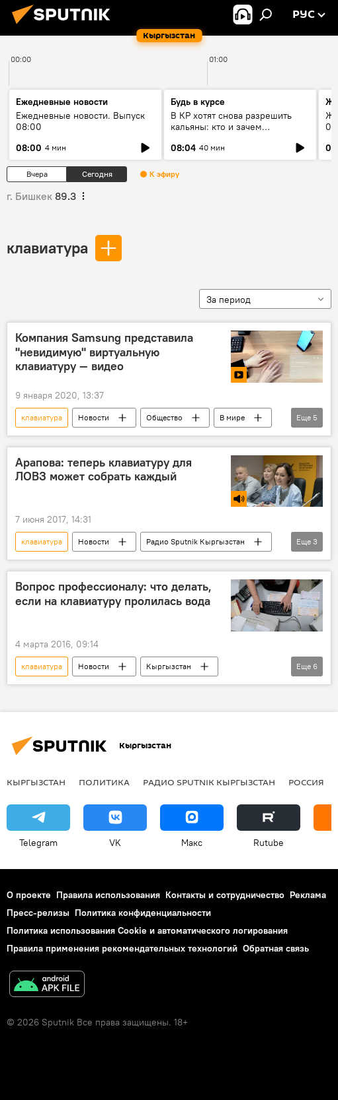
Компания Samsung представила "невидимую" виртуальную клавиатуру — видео (104, 352)
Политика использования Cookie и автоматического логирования (147, 930)
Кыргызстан (168, 666)
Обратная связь (276, 948)
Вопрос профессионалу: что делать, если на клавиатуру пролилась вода (113, 593)
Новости (93, 417)
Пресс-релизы (38, 913)
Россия (306, 782)
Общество (164, 417)
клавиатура (47, 247)
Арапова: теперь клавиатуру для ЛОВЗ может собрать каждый (103, 469)
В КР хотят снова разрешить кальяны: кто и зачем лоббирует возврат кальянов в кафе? (236, 132)
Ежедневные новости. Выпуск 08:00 (80, 121)
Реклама (308, 895)
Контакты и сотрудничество (224, 895)
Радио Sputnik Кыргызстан (195, 541)
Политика (104, 782)
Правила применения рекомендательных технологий (122, 948)
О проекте (29, 895)
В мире (232, 417)
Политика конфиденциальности (143, 913)
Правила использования (108, 895)
